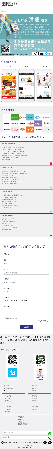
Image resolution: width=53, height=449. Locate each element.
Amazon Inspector (9, 388)
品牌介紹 (34, 385)
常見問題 (21, 420)
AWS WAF (7, 385)
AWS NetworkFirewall (10, 387)
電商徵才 (34, 390)
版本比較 (8, 398)
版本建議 (8, 401)
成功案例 (34, 398)
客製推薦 (8, 411)
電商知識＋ (35, 409)
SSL (6, 390)
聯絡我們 (21, 417)
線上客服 (21, 422)
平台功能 (8, 396)
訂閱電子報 (35, 406)
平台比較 (8, 409)
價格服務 (8, 406)
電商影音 (34, 396)
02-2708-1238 (28, 445)
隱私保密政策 (22, 424)
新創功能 (34, 401)
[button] (4, 36)
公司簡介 (34, 388)
